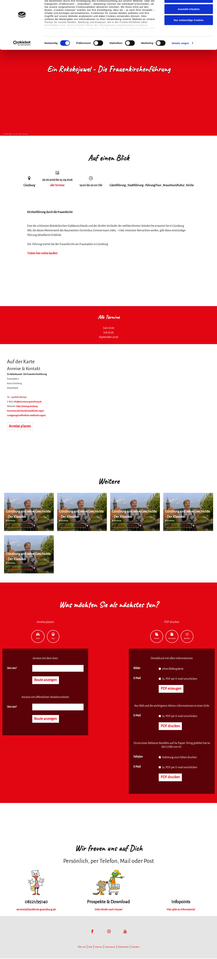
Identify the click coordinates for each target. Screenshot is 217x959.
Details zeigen (180, 54)
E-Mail (137, 678)
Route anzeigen (46, 680)
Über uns (82, 947)
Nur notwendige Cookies (189, 31)
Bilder (136, 668)
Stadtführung (26, 526)
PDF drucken (171, 726)
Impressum (110, 947)
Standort (135, 947)
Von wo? (12, 668)
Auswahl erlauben (189, 20)
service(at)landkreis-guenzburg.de (36, 910)
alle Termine (57, 185)
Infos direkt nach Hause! (108, 910)
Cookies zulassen (188, 8)
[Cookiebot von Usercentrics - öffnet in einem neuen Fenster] (22, 54)
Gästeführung (12, 526)
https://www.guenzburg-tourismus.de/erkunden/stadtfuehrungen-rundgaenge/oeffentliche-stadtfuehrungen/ (26, 411)
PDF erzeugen (172, 689)
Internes (98, 947)
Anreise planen (20, 426)
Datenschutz (123, 947)
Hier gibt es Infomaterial (181, 910)
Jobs (90, 947)
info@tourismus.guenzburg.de (27, 402)
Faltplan (138, 757)
